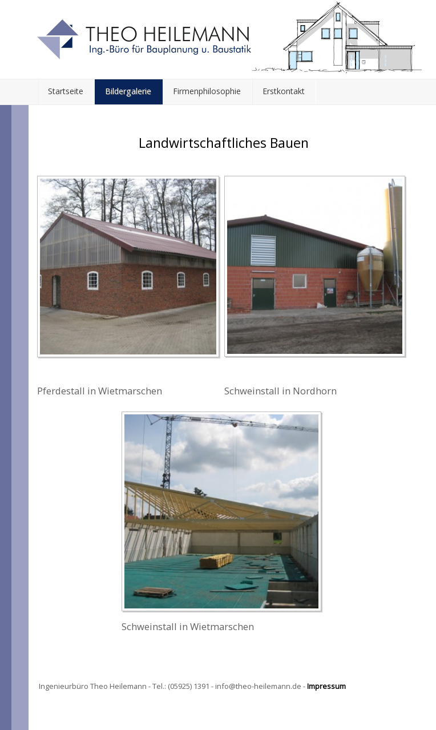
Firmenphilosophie (207, 91)
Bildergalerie (128, 91)
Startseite (65, 91)
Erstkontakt (284, 91)
